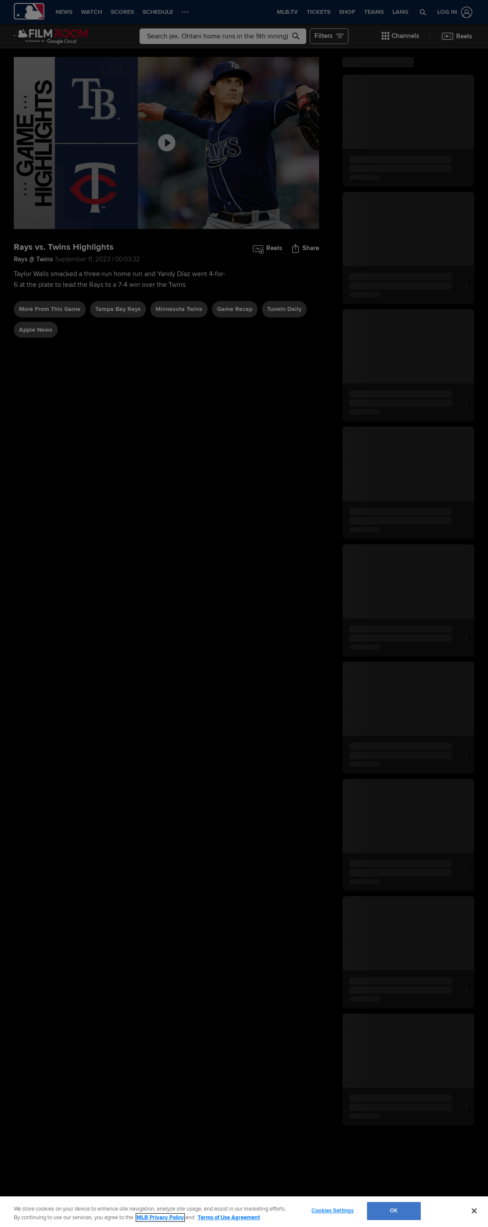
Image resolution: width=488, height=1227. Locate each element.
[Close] (474, 1210)
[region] (244, 1211)
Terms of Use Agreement (229, 1217)
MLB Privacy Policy (160, 1217)
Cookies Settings (332, 1210)
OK (394, 1210)
